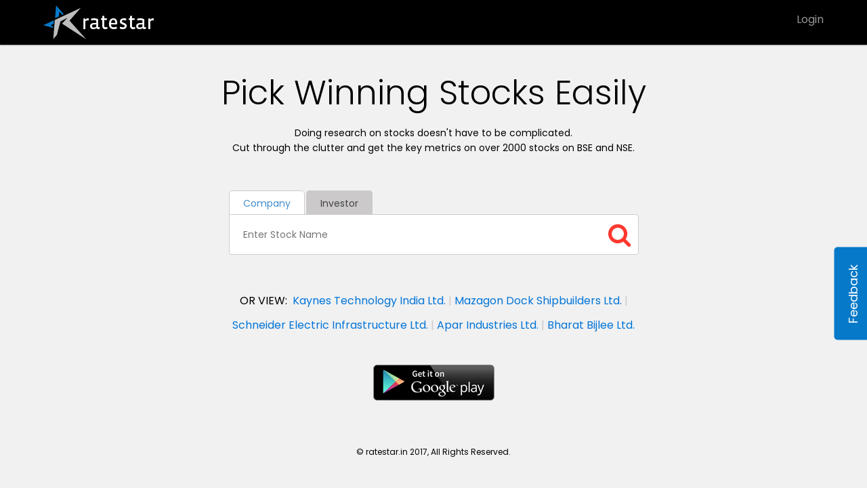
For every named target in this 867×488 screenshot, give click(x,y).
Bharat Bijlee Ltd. (591, 325)
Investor (339, 203)
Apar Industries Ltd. (487, 325)
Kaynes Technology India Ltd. (369, 300)
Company (267, 203)
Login (810, 19)
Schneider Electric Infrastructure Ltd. (330, 325)
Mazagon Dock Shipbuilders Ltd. (538, 300)
